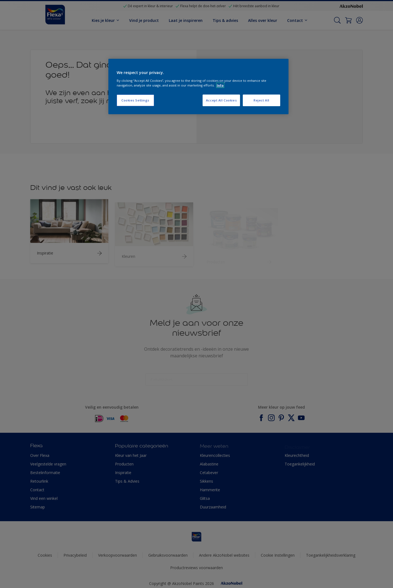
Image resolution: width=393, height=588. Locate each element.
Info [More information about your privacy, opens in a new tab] (220, 85)
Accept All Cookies (221, 100)
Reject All (261, 100)
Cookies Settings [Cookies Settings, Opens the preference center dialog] (135, 100)
